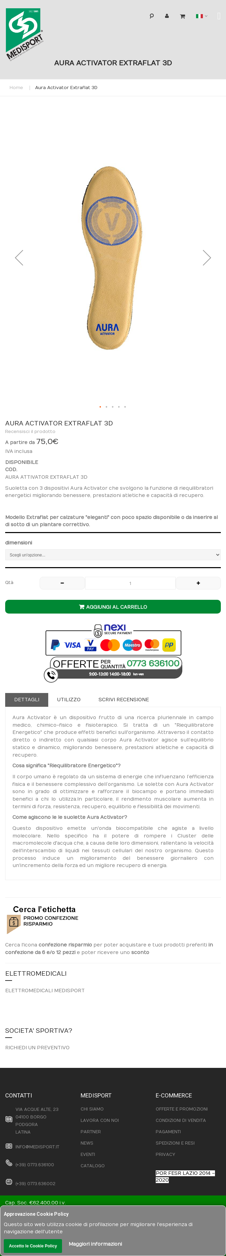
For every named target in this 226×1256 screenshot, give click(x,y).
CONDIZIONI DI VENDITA (181, 1120)
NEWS (87, 1143)
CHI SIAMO (92, 1109)
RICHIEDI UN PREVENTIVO (37, 1048)
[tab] (26, 700)
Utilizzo (69, 700)
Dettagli (26, 700)
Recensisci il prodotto (30, 431)
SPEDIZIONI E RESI (175, 1143)
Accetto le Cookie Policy (33, 1246)
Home (16, 87)
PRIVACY (165, 1154)
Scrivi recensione (124, 700)
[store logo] (35, 36)
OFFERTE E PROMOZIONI (182, 1109)
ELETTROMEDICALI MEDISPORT (45, 991)
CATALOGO (93, 1165)
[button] (19, 257)
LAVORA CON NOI (100, 1120)
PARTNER (91, 1131)
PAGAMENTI (168, 1131)
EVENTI (88, 1154)
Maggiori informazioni (95, 1244)
